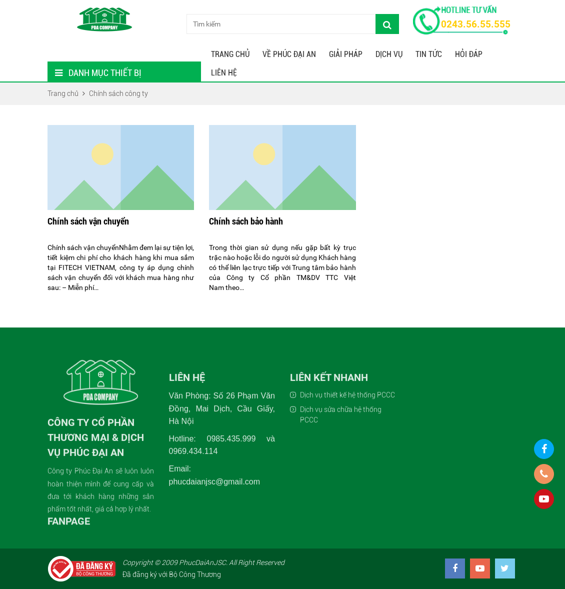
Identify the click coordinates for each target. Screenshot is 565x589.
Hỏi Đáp (468, 54)
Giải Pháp (345, 54)
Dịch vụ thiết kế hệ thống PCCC (347, 468)
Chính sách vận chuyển (88, 225)
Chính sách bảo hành (246, 225)
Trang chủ (230, 54)
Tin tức (429, 54)
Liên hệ (224, 73)
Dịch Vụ (389, 54)
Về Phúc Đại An (289, 54)
